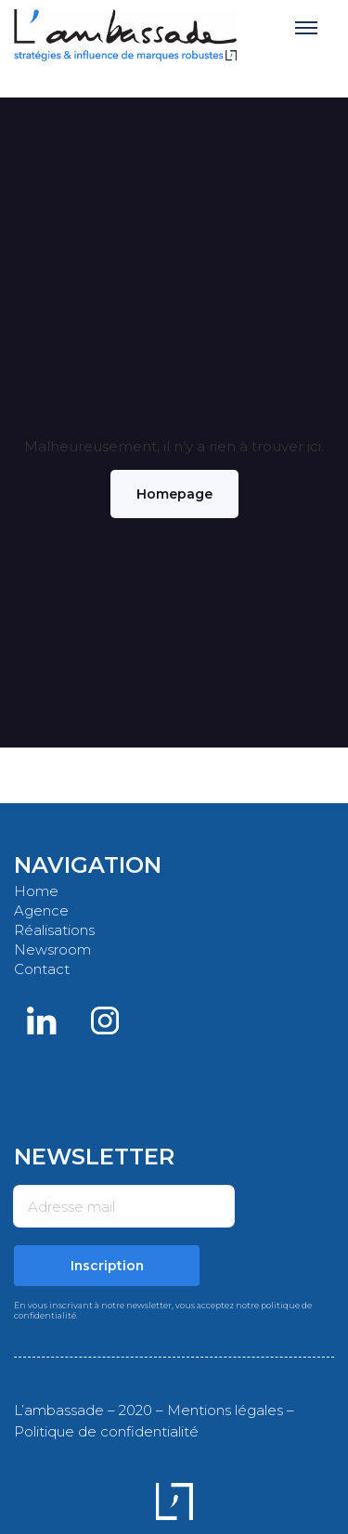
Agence (41, 910)
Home (36, 891)
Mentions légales (225, 1410)
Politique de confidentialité (106, 1431)
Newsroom (52, 949)
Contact (42, 969)
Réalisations (54, 930)
